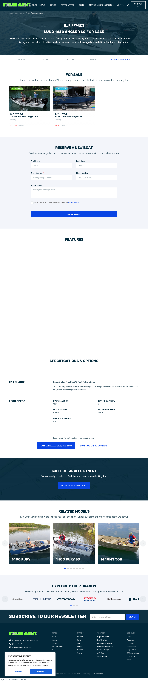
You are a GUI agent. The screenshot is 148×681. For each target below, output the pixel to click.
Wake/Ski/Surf (57, 647)
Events (129, 637)
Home (11, 13)
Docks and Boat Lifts (105, 647)
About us (130, 640)
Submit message (74, 214)
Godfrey (80, 647)
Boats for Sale (20, 13)
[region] (30, 664)
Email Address (37, 173)
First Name (35, 161)
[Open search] (128, 5)
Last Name (80, 161)
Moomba (80, 637)
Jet (53, 650)
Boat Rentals (102, 640)
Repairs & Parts (103, 637)
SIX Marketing (98, 674)
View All (79, 653)
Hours (129, 660)
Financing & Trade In (104, 643)
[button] (39, 5)
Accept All (41, 671)
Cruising (54, 637)
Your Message (36, 185)
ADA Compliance (133, 653)
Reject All (18, 671)
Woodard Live (102, 656)
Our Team (130, 643)
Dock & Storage (103, 650)
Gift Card (100, 653)
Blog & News (131, 650)
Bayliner (80, 650)
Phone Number (82, 173)
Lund (29, 13)
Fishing (13, 120)
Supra (79, 640)
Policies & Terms (73, 202)
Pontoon (55, 643)
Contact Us (131, 656)
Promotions (131, 647)
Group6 (79, 674)
